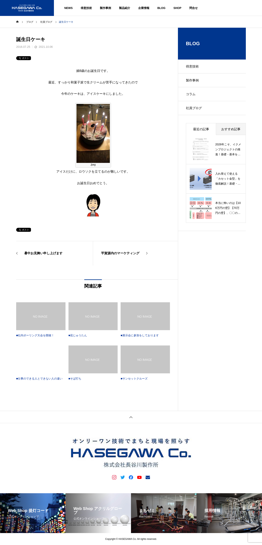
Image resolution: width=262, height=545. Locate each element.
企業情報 (143, 8)
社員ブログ (194, 108)
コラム (191, 94)
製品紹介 (124, 8)
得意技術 (86, 8)
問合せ (193, 8)
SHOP (177, 8)
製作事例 (105, 8)
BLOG (161, 8)
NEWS (68, 8)
